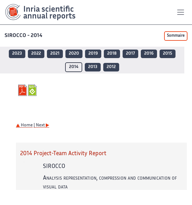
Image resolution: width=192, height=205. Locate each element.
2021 (54, 54)
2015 (167, 54)
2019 (93, 54)
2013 (92, 67)
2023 (17, 54)
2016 (149, 54)
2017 (130, 54)
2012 (111, 67)
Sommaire (176, 36)
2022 (36, 54)
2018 (112, 54)
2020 (74, 54)
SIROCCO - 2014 (24, 35)
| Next (41, 125)
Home (24, 125)
